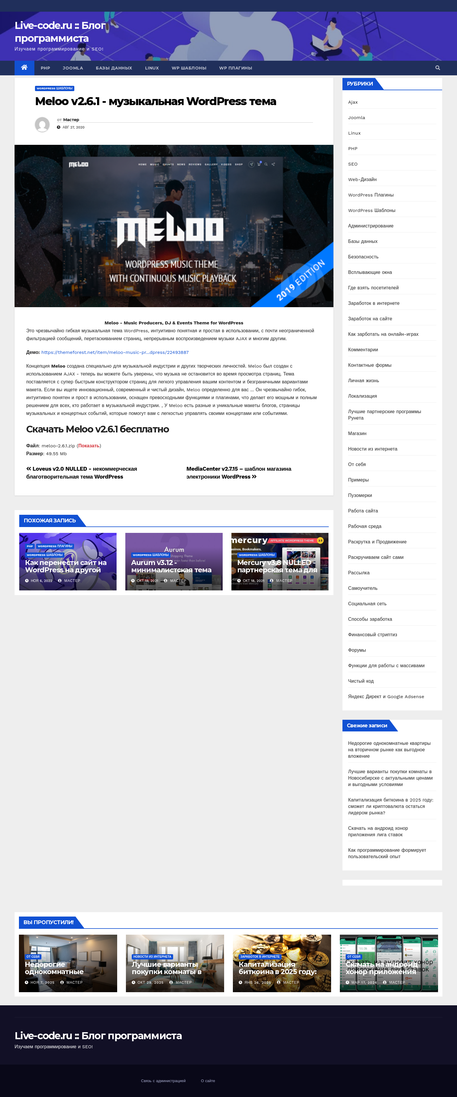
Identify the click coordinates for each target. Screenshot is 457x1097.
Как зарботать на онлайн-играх (383, 334)
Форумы (357, 650)
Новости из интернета (373, 449)
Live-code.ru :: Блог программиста (98, 1036)
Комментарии (363, 349)
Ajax (353, 102)
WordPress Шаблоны (55, 88)
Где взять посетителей (373, 288)
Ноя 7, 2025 (43, 982)
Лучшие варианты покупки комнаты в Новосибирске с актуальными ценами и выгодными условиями (390, 778)
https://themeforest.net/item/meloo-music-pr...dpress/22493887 (115, 352)
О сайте (208, 1081)
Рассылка (359, 573)
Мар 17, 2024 (364, 982)
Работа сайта (363, 511)
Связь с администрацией (163, 1081)
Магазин (357, 433)
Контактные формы (370, 365)
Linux (152, 68)
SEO (353, 164)
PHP (45, 68)
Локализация (362, 396)
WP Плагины (235, 68)
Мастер (71, 119)
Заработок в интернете (374, 303)
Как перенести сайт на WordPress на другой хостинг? (65, 569)
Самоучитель (363, 588)
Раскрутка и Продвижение (377, 542)
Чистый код (361, 681)
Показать (89, 445)
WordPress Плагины (55, 546)
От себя (357, 464)
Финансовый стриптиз (372, 634)
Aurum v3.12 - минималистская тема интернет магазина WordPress (171, 573)
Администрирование (371, 226)
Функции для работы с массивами (386, 665)
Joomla (73, 68)
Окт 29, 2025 (151, 982)
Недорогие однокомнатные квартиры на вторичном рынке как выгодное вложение (389, 749)
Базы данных (114, 68)
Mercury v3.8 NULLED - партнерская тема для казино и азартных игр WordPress (278, 573)
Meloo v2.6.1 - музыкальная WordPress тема (155, 101)
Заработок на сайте (370, 318)
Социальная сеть (367, 603)
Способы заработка (370, 619)
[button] (437, 68)
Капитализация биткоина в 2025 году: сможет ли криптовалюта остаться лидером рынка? (391, 806)
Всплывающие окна (370, 272)
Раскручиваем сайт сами (376, 557)
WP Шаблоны (189, 68)
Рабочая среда (365, 526)
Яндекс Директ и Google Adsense (386, 696)
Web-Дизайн (362, 179)
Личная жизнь (363, 380)
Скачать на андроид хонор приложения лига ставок (381, 971)
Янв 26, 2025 (258, 982)
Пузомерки (360, 495)
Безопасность (363, 257)
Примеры (358, 480)
